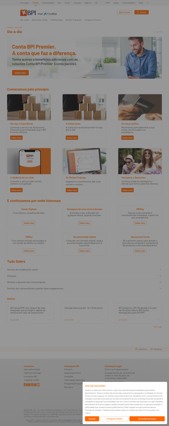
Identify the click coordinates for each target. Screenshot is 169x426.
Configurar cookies (114, 419)
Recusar (92, 419)
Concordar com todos (147, 419)
